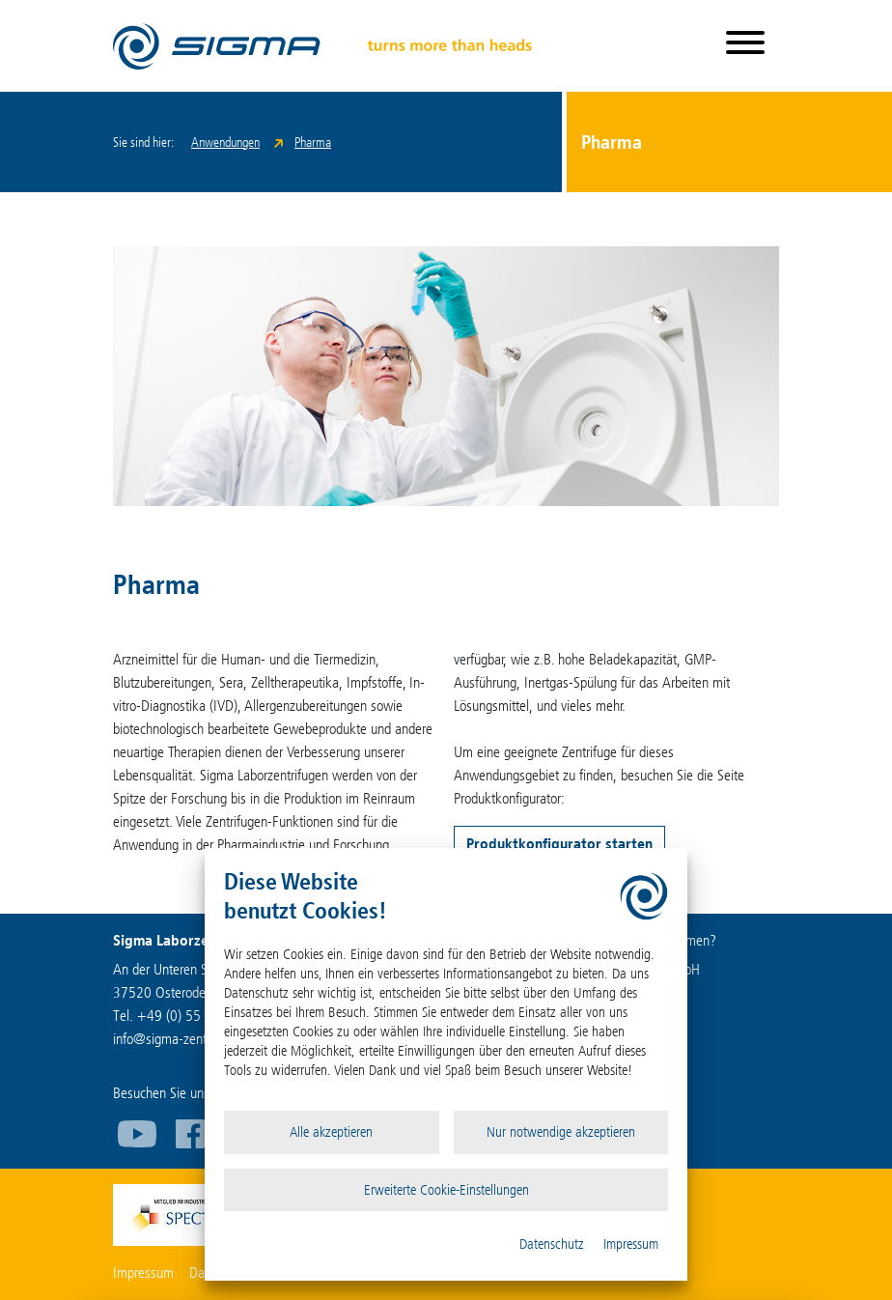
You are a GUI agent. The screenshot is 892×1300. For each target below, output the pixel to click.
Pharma (312, 142)
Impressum (630, 1244)
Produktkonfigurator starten (559, 843)
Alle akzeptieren (331, 1132)
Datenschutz (551, 1244)
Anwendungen (225, 142)
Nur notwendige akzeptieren (561, 1132)
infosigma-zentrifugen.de (187, 1039)
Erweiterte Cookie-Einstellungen (446, 1190)
